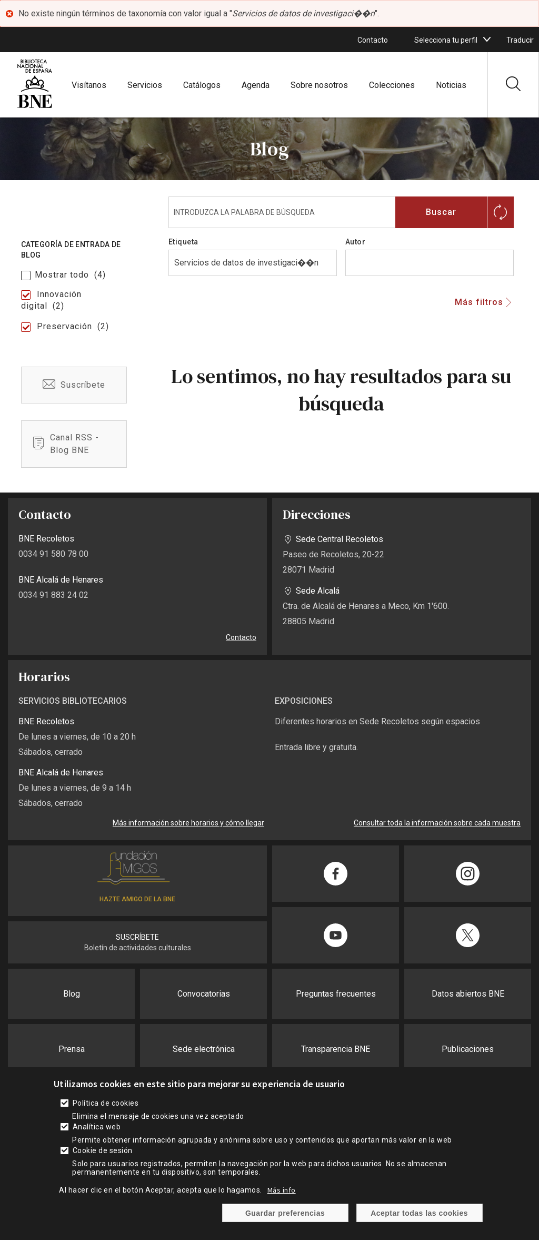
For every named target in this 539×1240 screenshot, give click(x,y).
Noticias (451, 85)
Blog (71, 994)
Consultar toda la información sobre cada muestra (437, 823)
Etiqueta (183, 242)
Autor (355, 242)
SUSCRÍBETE (137, 937)
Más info (281, 1190)
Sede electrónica (204, 1049)
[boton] (487, 39)
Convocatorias (203, 994)
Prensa (71, 1049)
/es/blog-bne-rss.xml (74, 444)
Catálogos (202, 85)
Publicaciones (468, 1049)
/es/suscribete (74, 385)
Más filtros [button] (479, 302)
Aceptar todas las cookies (419, 1213)
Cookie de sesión (103, 1150)
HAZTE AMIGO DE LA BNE (137, 899)
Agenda (256, 85)
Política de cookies (105, 1103)
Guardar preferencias (285, 1213)
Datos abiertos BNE (468, 994)
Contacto (372, 40)
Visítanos (89, 85)
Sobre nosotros (319, 85)
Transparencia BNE (335, 1049)
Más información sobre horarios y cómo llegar (188, 823)
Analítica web (97, 1127)
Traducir (520, 40)
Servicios (144, 85)
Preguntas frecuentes (336, 994)
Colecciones (392, 85)
